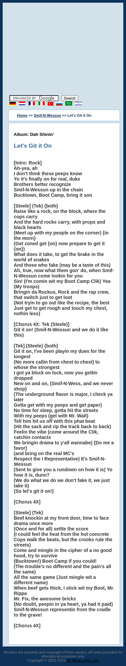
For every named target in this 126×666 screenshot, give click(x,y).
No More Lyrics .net (83, 660)
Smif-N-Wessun (47, 115)
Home (22, 115)
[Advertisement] (63, 50)
